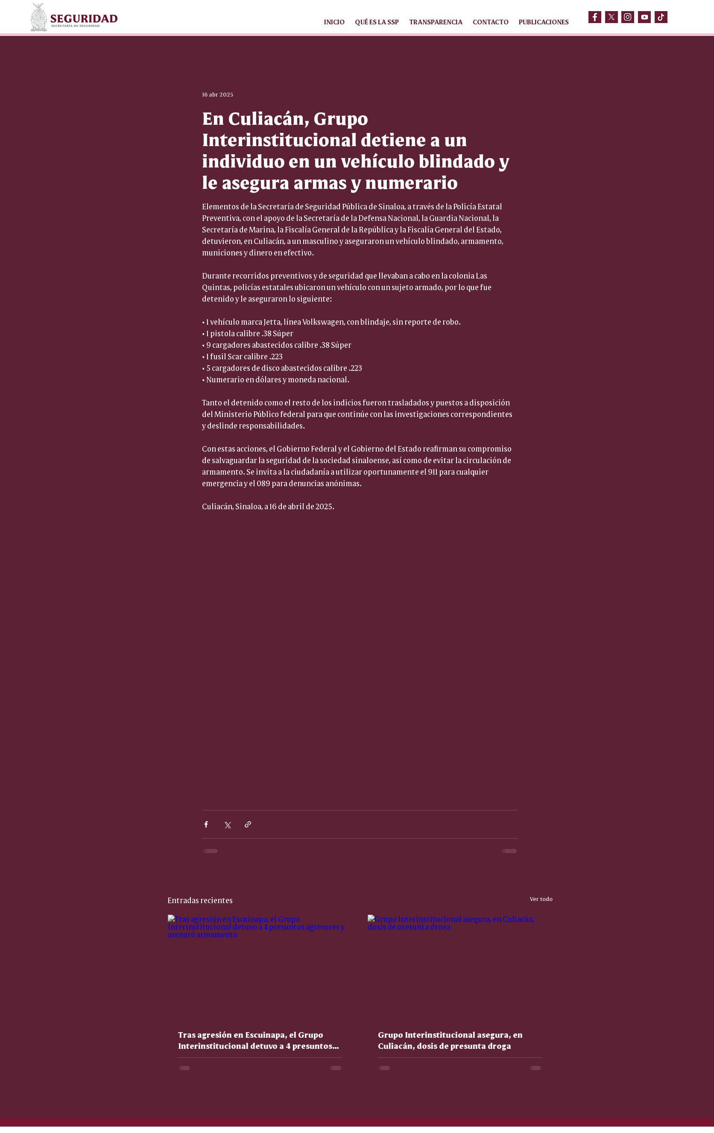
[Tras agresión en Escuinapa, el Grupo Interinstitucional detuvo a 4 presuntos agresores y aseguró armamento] (260, 967)
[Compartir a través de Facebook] (206, 824)
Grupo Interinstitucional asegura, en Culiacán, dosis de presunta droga (450, 1040)
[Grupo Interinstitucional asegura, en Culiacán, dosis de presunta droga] (460, 967)
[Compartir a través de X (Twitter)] (227, 824)
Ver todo (541, 898)
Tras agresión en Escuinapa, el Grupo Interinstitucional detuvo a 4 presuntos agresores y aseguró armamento (255, 1040)
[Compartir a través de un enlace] (248, 824)
